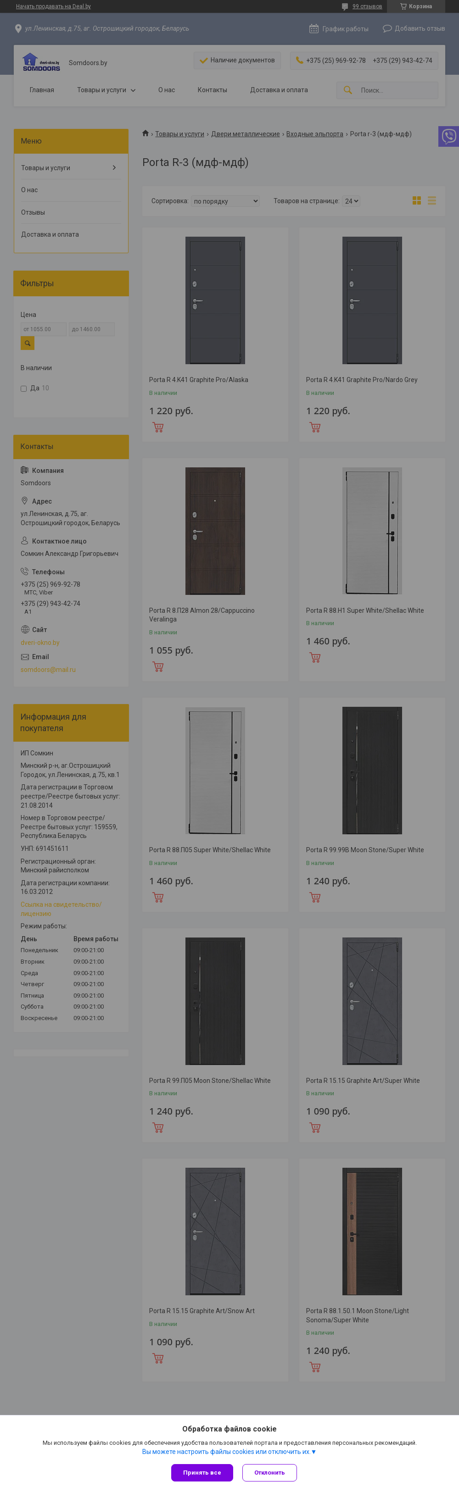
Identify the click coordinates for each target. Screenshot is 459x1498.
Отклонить (269, 1472)
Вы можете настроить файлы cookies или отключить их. (226, 1451)
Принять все (202, 1472)
